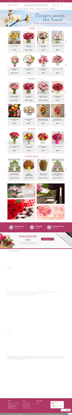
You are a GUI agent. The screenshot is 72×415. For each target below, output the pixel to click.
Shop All (39, 28)
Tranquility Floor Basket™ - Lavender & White (58, 174)
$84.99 (43, 50)
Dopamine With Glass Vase (14, 147)
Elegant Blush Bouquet (57, 45)
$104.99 (57, 100)
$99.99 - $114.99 (14, 73)
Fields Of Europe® (14, 45)
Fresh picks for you (28, 240)
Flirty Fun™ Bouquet (57, 146)
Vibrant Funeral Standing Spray (43, 174)
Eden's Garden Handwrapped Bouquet (57, 120)
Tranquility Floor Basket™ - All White (14, 174)
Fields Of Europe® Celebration (29, 147)
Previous (6, 41)
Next (66, 41)
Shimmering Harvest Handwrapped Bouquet (43, 120)
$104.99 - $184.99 (29, 178)
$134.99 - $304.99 (43, 178)
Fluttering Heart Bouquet (43, 69)
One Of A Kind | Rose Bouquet (14, 120)
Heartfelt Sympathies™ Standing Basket (29, 174)
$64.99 (43, 123)
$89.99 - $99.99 (28, 50)
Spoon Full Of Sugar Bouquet (28, 69)
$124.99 (14, 123)
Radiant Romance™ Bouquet (57, 97)
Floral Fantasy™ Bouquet (29, 46)
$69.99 (14, 150)
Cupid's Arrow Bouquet (57, 68)
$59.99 (28, 73)
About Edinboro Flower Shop (13, 250)
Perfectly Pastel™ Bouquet (29, 120)
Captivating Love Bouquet (14, 69)
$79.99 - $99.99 (14, 100)
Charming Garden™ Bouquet (43, 46)
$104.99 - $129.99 (43, 100)
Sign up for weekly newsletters (47, 239)
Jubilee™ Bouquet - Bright (43, 147)
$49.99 (43, 73)
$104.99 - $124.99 (14, 178)
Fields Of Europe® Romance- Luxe (43, 97)
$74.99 (14, 50)
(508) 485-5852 (11, 1)
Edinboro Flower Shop (12, 5)
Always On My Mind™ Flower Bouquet (14, 97)
